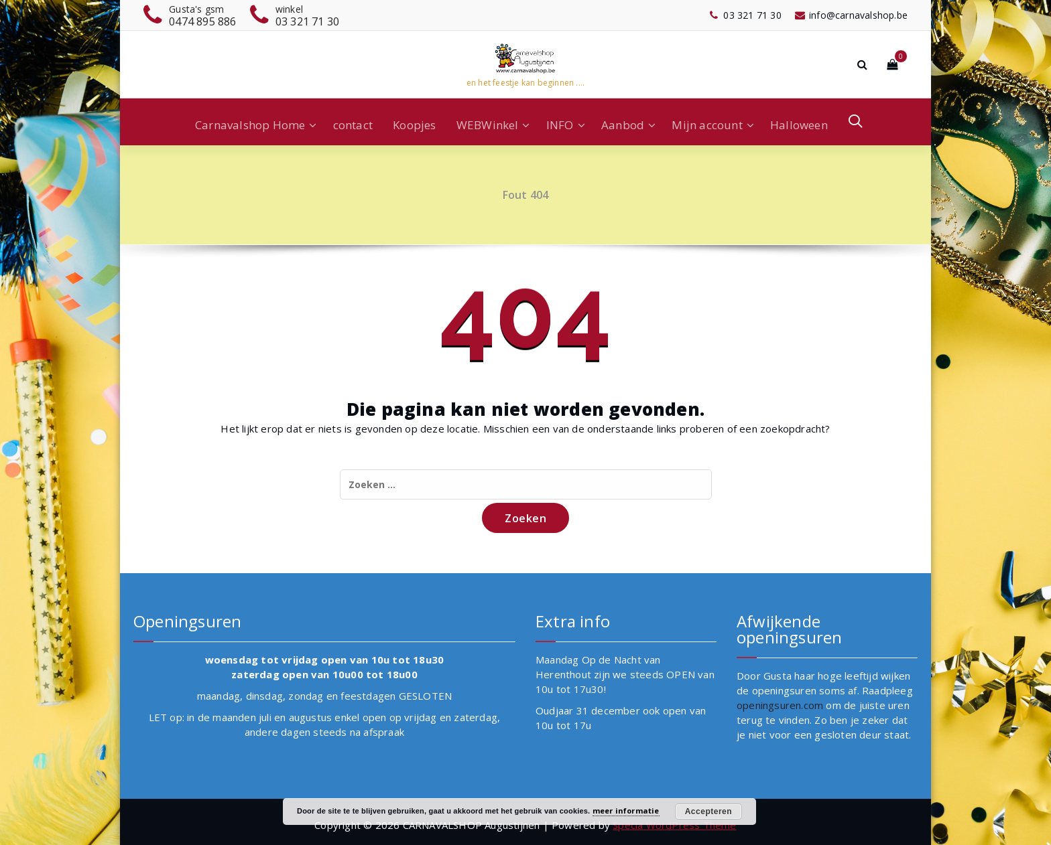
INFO (560, 125)
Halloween (799, 125)
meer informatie (626, 810)
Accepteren (708, 811)
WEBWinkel (487, 125)
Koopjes (414, 125)
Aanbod (622, 125)
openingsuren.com (780, 705)
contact (353, 125)
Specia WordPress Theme (674, 825)
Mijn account (707, 125)
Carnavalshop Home (250, 125)
